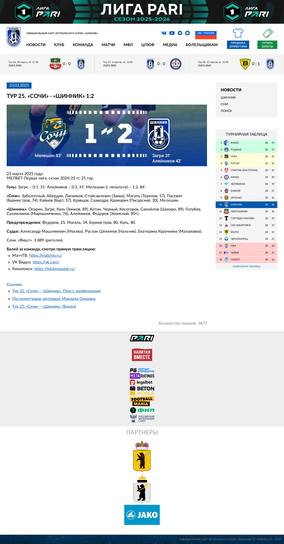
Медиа (170, 45)
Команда (83, 45)
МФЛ (128, 45)
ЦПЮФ (147, 45)
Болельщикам (202, 45)
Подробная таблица (246, 266)
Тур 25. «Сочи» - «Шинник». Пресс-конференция (56, 291)
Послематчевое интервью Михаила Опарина (53, 299)
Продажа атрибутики (238, 45)
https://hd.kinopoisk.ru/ (54, 269)
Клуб (59, 45)
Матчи (108, 45)
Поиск (226, 111)
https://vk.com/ (46, 262)
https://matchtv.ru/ (45, 256)
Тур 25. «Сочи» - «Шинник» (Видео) (44, 307)
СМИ (224, 104)
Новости (35, 45)
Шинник (228, 97)
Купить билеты (267, 45)
